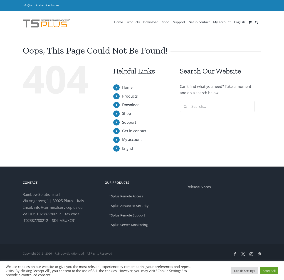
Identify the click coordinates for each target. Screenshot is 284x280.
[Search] (185, 106)
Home (127, 87)
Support (129, 122)
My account (132, 139)
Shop (126, 113)
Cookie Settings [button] (244, 271)
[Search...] (217, 106)
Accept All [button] (269, 271)
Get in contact (134, 130)
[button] (256, 21)
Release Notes (199, 186)
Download (131, 104)
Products (130, 96)
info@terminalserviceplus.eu (41, 5)
